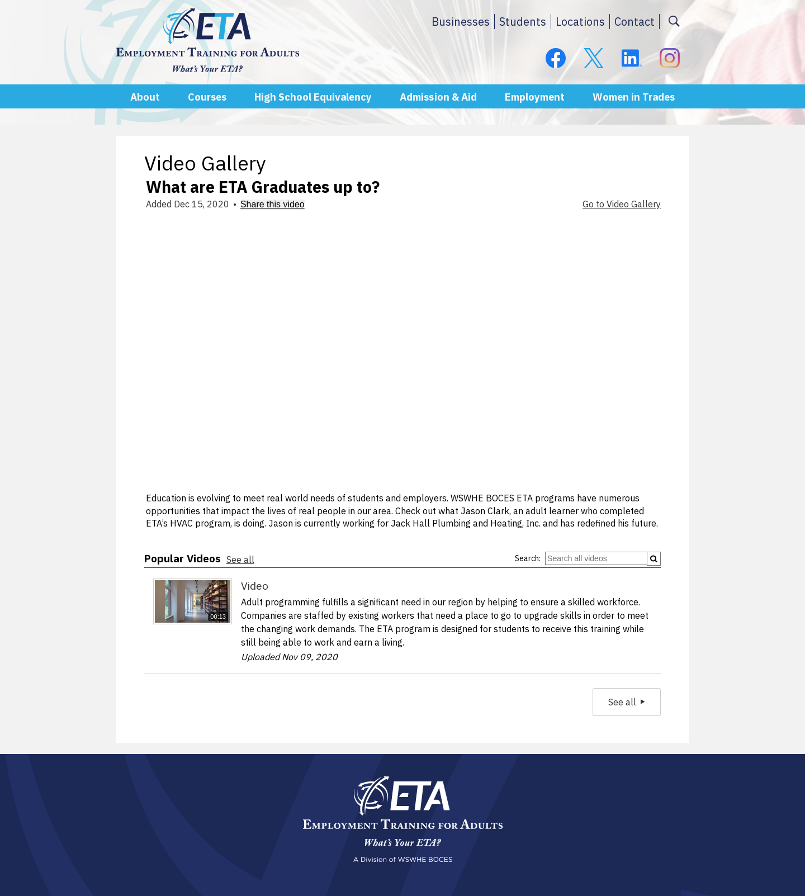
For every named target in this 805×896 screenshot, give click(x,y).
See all (240, 559)
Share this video (272, 204)
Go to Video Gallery (622, 204)
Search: (528, 558)
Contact (634, 21)
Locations (580, 21)
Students (522, 21)
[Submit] (654, 559)
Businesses (461, 21)
